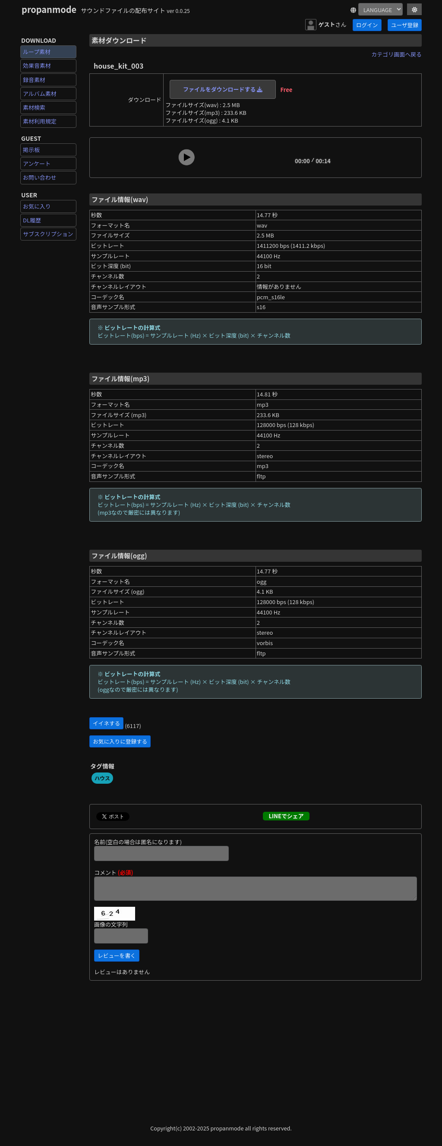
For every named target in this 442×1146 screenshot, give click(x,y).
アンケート (37, 163)
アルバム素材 (40, 93)
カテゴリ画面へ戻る (396, 54)
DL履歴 (32, 220)
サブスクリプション (48, 234)
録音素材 (34, 80)
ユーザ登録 (404, 25)
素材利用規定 (40, 121)
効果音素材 (37, 65)
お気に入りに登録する (120, 741)
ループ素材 (37, 51)
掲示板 (31, 150)
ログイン (367, 25)
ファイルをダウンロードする (222, 89)
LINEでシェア (285, 816)
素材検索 (34, 107)
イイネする (106, 723)
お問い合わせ (40, 177)
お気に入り (37, 206)
